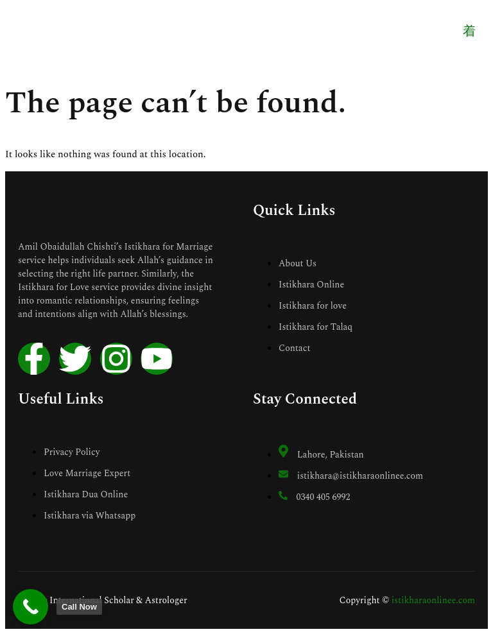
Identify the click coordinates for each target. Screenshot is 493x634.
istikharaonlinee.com (433, 600)
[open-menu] (468, 32)
